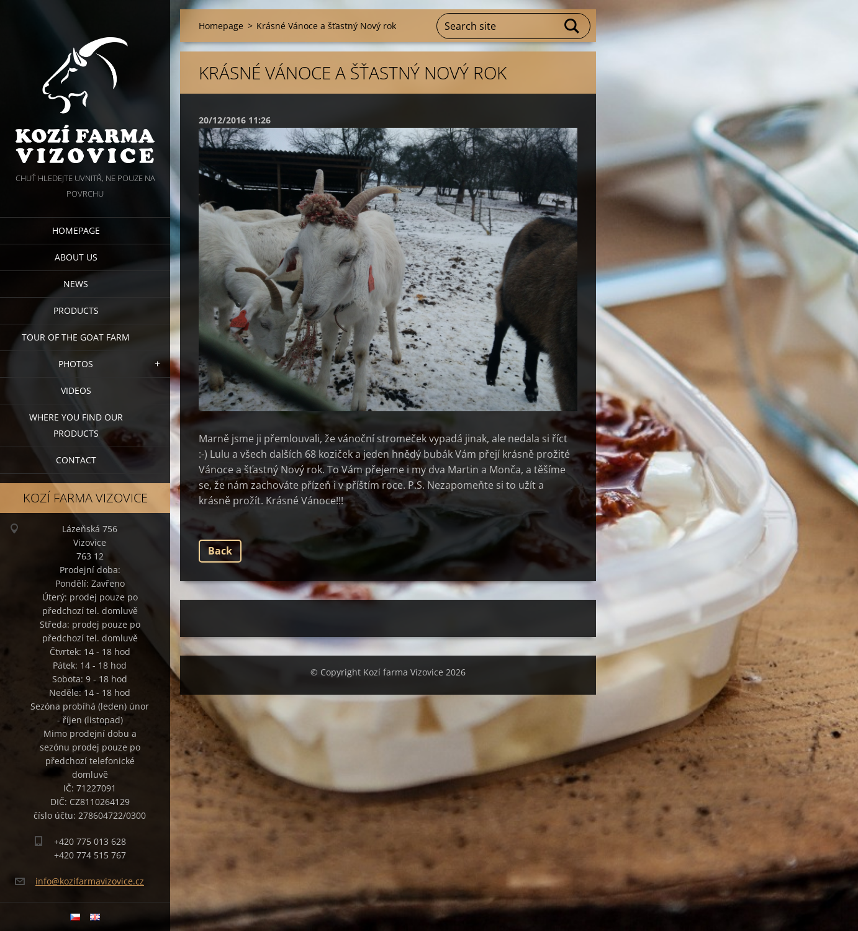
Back (220, 551)
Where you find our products (76, 425)
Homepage (76, 230)
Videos (76, 390)
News (75, 284)
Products (76, 310)
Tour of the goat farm (76, 337)
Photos (75, 364)
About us (76, 257)
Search (572, 26)
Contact (76, 460)
